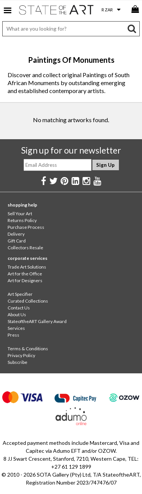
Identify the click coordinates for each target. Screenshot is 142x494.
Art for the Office (25, 274)
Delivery (16, 234)
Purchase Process (26, 227)
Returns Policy (22, 220)
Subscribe (17, 362)
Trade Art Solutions (27, 267)
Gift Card (17, 241)
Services (16, 328)
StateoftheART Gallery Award (37, 321)
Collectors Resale (25, 247)
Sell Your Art (20, 213)
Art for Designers (25, 280)
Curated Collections (28, 301)
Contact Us (19, 308)
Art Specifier (20, 294)
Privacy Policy (21, 355)
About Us (17, 314)
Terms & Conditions (28, 348)
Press (13, 335)
